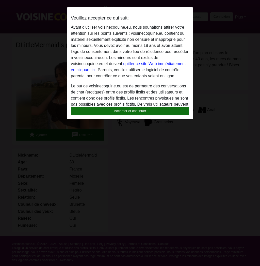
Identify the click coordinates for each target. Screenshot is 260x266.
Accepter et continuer (130, 111)
